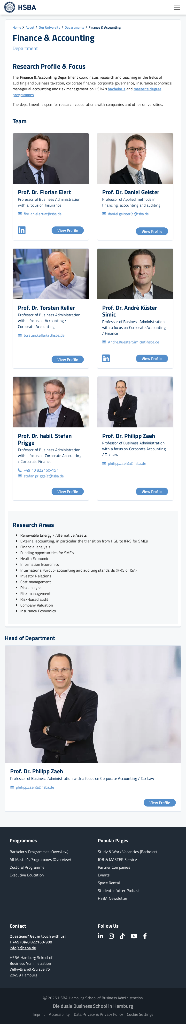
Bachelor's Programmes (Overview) (39, 852)
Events (103, 875)
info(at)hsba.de (23, 948)
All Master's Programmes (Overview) (40, 859)
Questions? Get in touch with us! (38, 936)
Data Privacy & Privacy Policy (98, 1014)
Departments (75, 27)
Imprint (39, 1014)
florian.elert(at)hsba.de (40, 214)
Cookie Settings (140, 1014)
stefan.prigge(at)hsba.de (41, 476)
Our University (49, 27)
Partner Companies (114, 867)
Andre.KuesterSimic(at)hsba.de (130, 342)
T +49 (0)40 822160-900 (31, 942)
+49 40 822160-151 (38, 470)
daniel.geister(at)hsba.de (125, 214)
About (30, 27)
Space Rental (109, 883)
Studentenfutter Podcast (119, 890)
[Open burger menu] (177, 8)
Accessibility (59, 1014)
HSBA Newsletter (112, 898)
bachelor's (116, 89)
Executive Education (27, 875)
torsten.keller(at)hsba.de (41, 335)
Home (17, 27)
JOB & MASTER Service (117, 859)
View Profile (67, 230)
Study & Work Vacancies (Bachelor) (127, 852)
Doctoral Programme (27, 867)
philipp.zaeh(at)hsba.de (124, 463)
